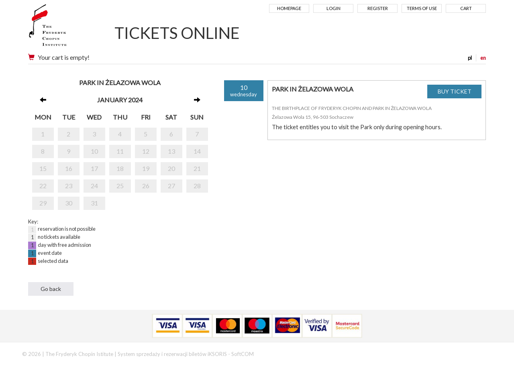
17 (94, 168)
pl (470, 58)
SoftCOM (242, 354)
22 (43, 185)
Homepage (289, 8)
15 (43, 168)
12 (145, 151)
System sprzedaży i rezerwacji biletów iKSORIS (172, 354)
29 (43, 203)
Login (333, 8)
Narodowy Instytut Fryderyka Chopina (63, 28)
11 (120, 151)
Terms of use (422, 8)
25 (120, 185)
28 (197, 185)
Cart (466, 8)
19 (145, 168)
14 (197, 151)
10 (94, 151)
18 (120, 168)
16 (68, 168)
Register (377, 8)
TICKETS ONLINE (177, 33)
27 (171, 185)
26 (145, 185)
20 (171, 168)
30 (68, 203)
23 (68, 185)
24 (94, 185)
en (483, 58)
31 (94, 203)
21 (197, 168)
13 (171, 151)
